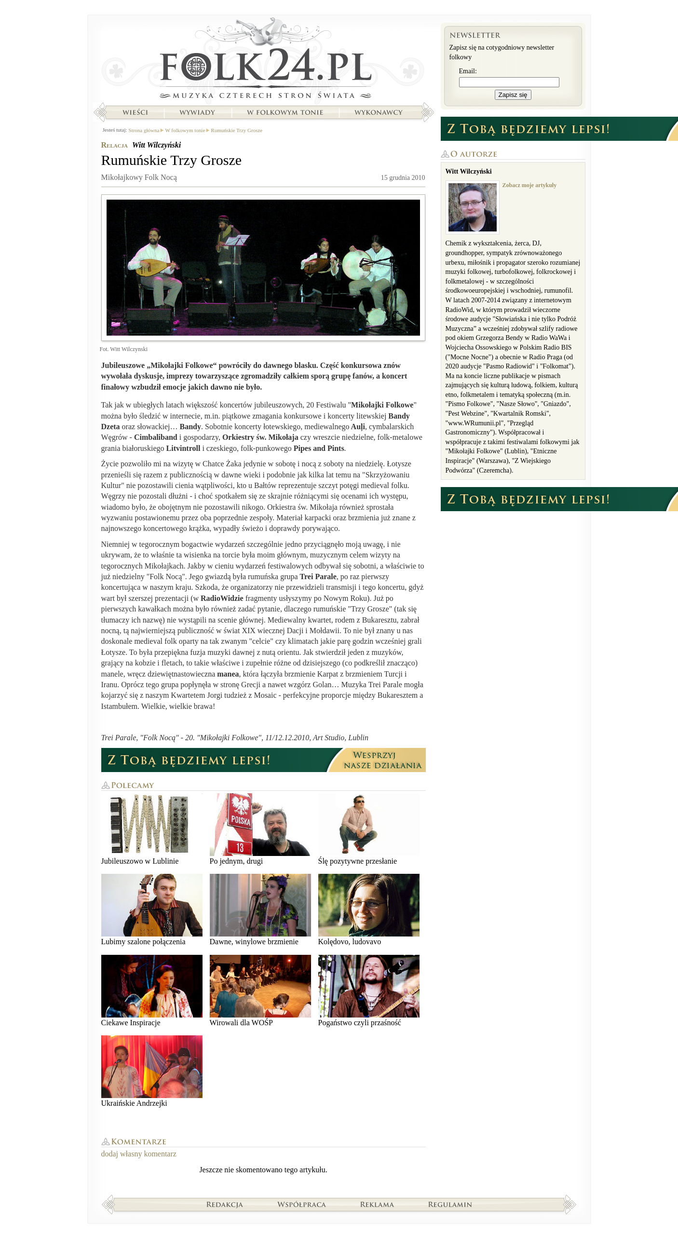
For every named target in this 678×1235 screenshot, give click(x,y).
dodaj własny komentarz (138, 1154)
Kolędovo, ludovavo (369, 910)
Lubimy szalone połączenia (152, 910)
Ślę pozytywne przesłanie (369, 829)
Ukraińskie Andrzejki (152, 1071)
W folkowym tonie (285, 112)
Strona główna (263, 60)
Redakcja (225, 1204)
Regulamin (450, 1204)
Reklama (377, 1204)
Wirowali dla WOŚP (260, 991)
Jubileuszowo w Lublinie (152, 829)
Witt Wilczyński (156, 145)
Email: (468, 71)
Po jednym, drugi (260, 829)
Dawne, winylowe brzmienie (260, 910)
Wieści (135, 112)
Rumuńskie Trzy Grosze (236, 130)
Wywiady (197, 112)
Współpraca (301, 1204)
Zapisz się (513, 94)
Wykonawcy (379, 112)
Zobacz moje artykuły (529, 185)
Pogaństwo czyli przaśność (369, 991)
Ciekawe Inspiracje (152, 991)
